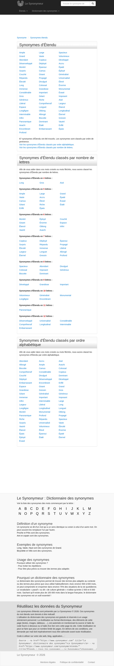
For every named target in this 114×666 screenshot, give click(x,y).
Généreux (23, 100)
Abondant (23, 60)
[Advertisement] (57, 25)
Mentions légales (48, 662)
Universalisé (64, 78)
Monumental (64, 89)
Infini (21, 118)
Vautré (62, 121)
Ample (22, 52)
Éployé (62, 71)
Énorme (62, 85)
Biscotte (42, 118)
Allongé (42, 114)
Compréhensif (45, 103)
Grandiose (44, 89)
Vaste (41, 56)
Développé (64, 60)
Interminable (24, 114)
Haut (31, 548)
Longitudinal (64, 111)
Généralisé (64, 74)
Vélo (30, 551)
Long (21, 85)
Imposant (63, 96)
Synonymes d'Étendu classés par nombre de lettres (56, 160)
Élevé (61, 81)
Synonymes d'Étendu (37, 45)
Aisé (61, 100)
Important (43, 92)
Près (28, 533)
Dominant (43, 121)
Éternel (62, 114)
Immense (23, 89)
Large (41, 52)
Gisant (42, 74)
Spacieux (63, 52)
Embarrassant (45, 129)
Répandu (23, 78)
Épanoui (42, 67)
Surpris (22, 71)
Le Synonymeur (34, 3)
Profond (22, 132)
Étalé (41, 125)
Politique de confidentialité (72, 662)
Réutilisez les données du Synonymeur (49, 606)
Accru (61, 63)
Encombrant (24, 129)
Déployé (42, 63)
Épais (61, 129)
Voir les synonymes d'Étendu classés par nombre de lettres (46, 147)
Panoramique (25, 121)
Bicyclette (21, 551)
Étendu (23, 11)
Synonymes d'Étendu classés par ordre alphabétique (52, 342)
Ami (18, 536)
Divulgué (43, 81)
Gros (21, 96)
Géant (42, 96)
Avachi (22, 125)
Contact (91, 662)
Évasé (61, 92)
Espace (22, 107)
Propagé (43, 78)
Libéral (22, 103)
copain (26, 536)
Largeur (62, 103)
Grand (22, 56)
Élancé (62, 107)
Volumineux (64, 56)
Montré (22, 67)
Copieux (42, 60)
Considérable (25, 92)
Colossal (43, 85)
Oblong (42, 111)
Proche (20, 533)
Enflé (61, 125)
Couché (22, 74)
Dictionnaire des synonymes (45, 11)
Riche (41, 100)
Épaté (61, 67)
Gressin (62, 118)
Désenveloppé (25, 63)
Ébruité (22, 81)
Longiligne (24, 111)
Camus (42, 71)
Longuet (42, 107)
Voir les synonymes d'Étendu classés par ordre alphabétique (46, 144)
